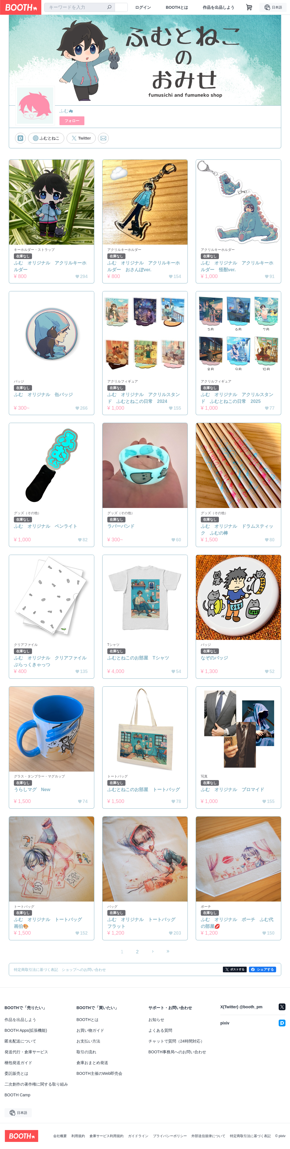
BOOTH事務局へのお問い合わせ (177, 1052)
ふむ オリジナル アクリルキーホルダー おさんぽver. (143, 266)
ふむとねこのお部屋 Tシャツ (138, 658)
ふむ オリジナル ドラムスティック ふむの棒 (237, 529)
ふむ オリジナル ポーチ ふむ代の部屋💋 (237, 923)
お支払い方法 (88, 1041)
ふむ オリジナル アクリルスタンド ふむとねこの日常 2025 (237, 398)
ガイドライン (138, 1136)
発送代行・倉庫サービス (26, 1052)
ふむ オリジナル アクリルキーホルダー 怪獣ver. (237, 266)
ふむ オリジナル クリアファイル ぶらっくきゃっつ (51, 661)
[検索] (109, 8)
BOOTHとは (177, 7)
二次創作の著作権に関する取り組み (36, 1084)
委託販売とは (16, 1073)
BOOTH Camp (17, 1095)
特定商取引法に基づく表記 (250, 1136)
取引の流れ (86, 1052)
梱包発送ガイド (18, 1063)
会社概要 (60, 1136)
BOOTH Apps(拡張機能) (26, 1030)
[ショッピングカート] (249, 7)
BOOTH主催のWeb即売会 (99, 1073)
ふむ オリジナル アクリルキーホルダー (50, 266)
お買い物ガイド (90, 1030)
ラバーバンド (121, 526)
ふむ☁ (66, 110)
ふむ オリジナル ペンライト (45, 526)
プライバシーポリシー (170, 1136)
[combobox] (79, 7)
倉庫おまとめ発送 (92, 1063)
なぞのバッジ (214, 658)
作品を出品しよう (218, 7)
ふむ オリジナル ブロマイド (232, 789)
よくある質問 (160, 1030)
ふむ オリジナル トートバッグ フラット (143, 923)
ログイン (143, 7)
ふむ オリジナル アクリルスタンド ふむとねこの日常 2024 (143, 398)
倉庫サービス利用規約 (106, 1136)
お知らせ (156, 1020)
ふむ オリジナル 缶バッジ (43, 394)
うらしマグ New (32, 789)
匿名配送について (20, 1041)
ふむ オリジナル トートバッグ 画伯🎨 (50, 923)
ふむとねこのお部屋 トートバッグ (143, 789)
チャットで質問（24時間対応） (176, 1041)
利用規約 (78, 1136)
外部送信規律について (208, 1136)
